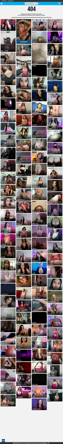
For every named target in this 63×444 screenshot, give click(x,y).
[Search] (37, 3)
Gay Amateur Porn (11, 0)
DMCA (3, 440)
